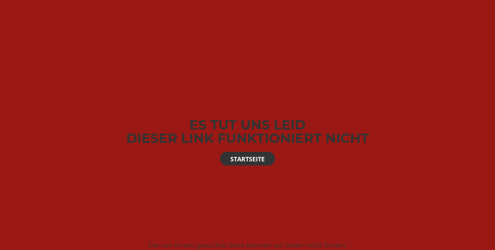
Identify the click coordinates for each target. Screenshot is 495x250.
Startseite (247, 159)
